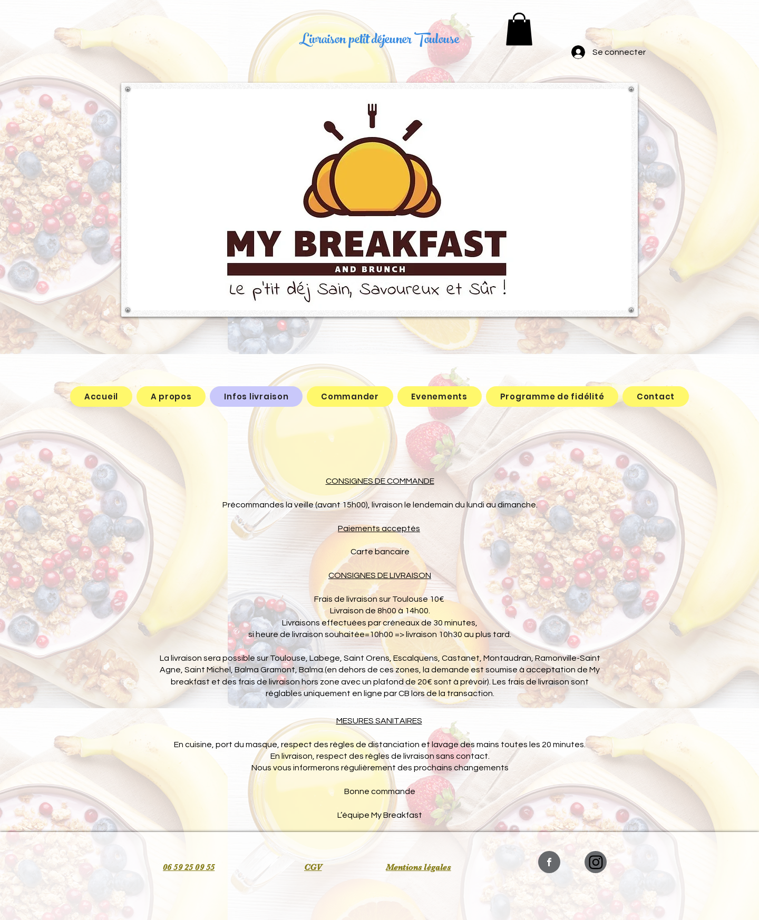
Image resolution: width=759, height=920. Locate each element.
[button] (519, 29)
